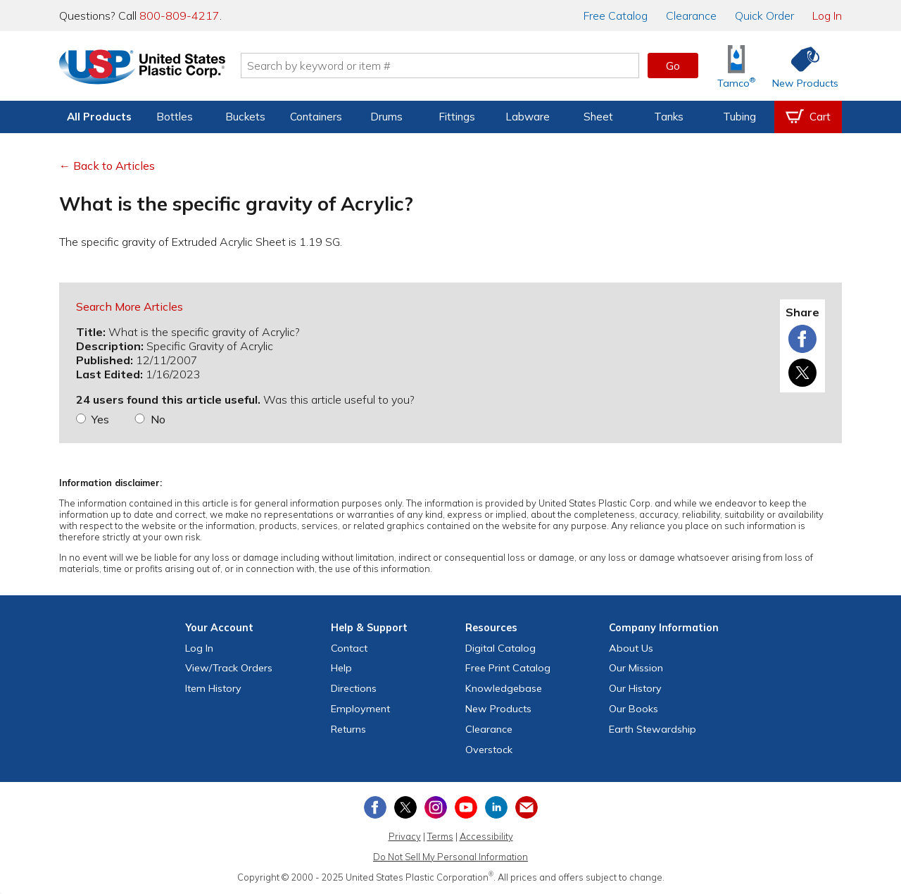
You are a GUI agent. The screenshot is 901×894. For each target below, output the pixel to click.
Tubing (739, 116)
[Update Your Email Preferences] (526, 807)
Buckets (245, 116)
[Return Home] (142, 68)
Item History (213, 688)
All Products (99, 116)
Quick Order (764, 15)
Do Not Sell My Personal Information (450, 856)
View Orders (228, 668)
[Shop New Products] (800, 65)
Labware (527, 116)
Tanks (668, 116)
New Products (498, 708)
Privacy (405, 836)
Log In (827, 15)
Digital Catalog (500, 648)
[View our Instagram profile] (436, 807)
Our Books (633, 708)
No (158, 419)
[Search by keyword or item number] (440, 65)
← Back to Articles (107, 166)
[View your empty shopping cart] (808, 117)
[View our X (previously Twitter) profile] (405, 807)
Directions (354, 688)
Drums (386, 116)
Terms (440, 836)
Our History (635, 688)
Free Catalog (507, 668)
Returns (348, 729)
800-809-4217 (179, 15)
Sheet (598, 116)
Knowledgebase (503, 688)
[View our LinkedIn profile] (496, 807)
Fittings (457, 116)
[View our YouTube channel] (466, 807)
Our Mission (636, 668)
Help (341, 668)
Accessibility (486, 836)
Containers (316, 116)
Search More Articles (129, 306)
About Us (631, 648)
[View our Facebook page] (375, 807)
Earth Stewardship (652, 729)
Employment (360, 708)
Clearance (691, 15)
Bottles (174, 116)
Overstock (488, 749)
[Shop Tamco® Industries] (736, 65)
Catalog (616, 15)
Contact (349, 648)
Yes (100, 419)
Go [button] (673, 65)
